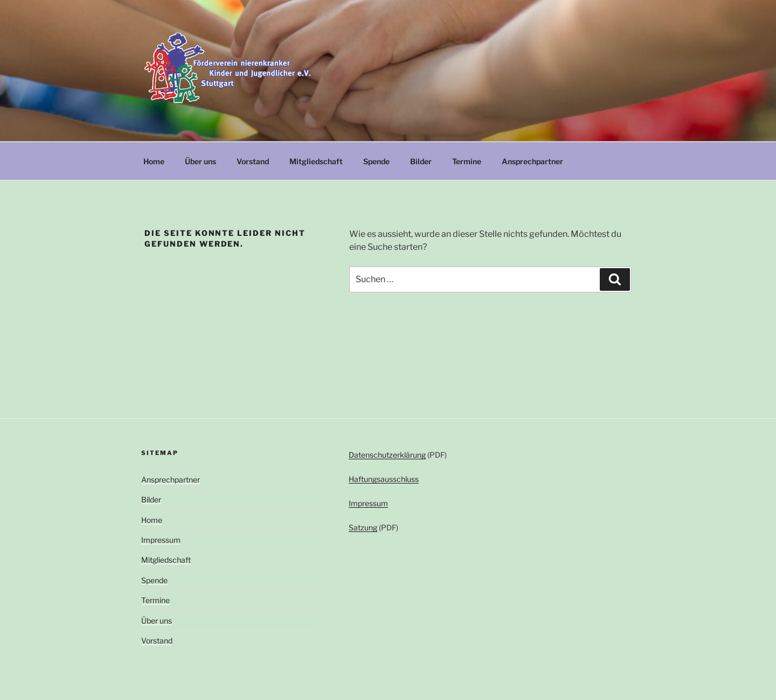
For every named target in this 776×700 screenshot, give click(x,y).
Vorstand (253, 161)
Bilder (421, 161)
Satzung (363, 527)
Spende (376, 161)
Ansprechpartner (532, 161)
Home (153, 161)
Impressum (161, 539)
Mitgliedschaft (316, 161)
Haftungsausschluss (384, 479)
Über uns (200, 161)
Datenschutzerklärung (387, 454)
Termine (466, 161)
